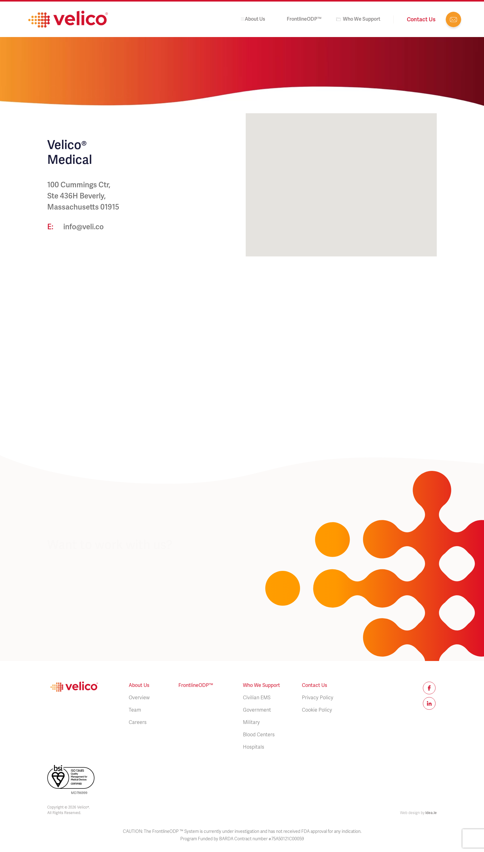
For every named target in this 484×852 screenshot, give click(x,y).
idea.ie (431, 812)
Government (257, 710)
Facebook (429, 688)
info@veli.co (453, 19)
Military (251, 722)
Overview (139, 698)
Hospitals (253, 747)
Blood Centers (259, 735)
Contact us (421, 19)
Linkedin (429, 703)
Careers (138, 722)
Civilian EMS (256, 698)
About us (252, 19)
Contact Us (314, 685)
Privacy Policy (317, 698)
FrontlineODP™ (304, 19)
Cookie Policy (317, 710)
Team (135, 710)
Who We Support (361, 19)
